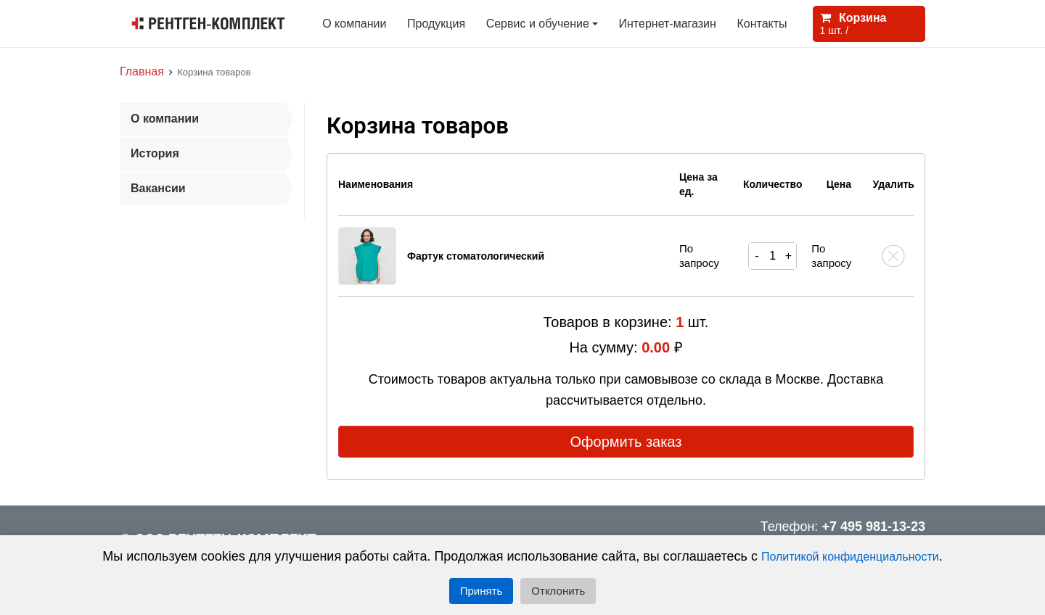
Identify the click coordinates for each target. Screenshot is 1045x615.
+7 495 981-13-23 (873, 526)
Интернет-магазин (667, 23)
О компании (354, 23)
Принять (481, 591)
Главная (142, 71)
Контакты (762, 23)
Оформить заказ (626, 442)
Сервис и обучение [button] (537, 23)
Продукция (436, 23)
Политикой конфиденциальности (850, 556)
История (155, 153)
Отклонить (558, 591)
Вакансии (158, 188)
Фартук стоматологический (475, 256)
